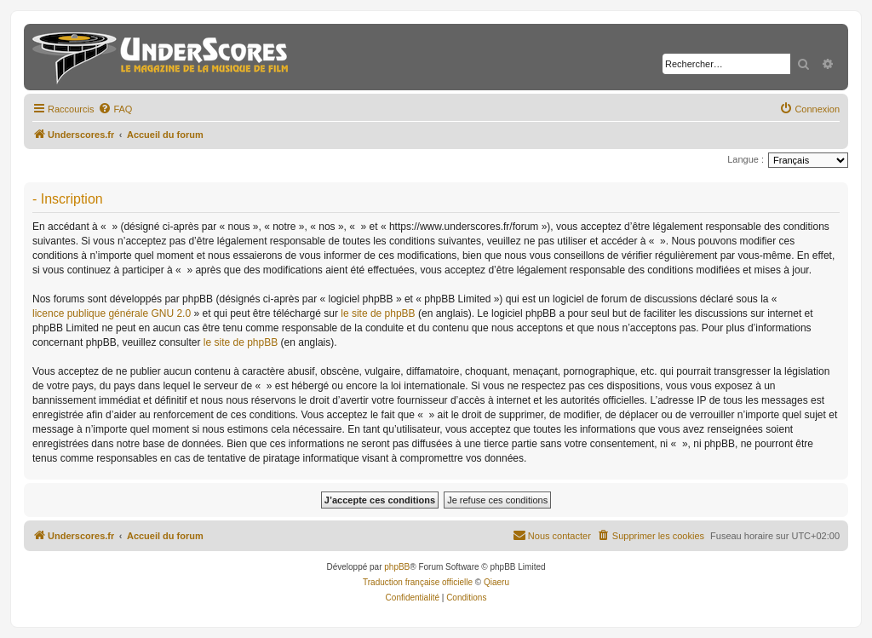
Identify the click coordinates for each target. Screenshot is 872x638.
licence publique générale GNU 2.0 (111, 313)
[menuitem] (115, 109)
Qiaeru (496, 582)
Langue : (745, 159)
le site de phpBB (378, 313)
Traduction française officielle (418, 582)
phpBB (397, 567)
